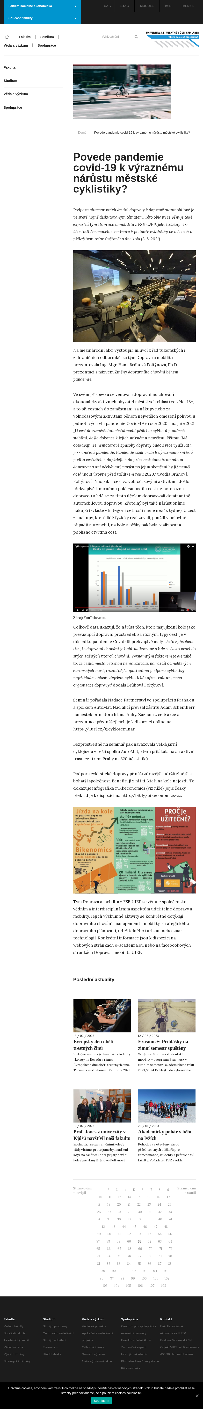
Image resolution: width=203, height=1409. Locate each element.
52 (129, 1234)
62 (149, 1241)
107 (152, 1286)
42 (103, 1227)
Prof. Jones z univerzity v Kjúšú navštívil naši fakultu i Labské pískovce (101, 1138)
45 (134, 1227)
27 (109, 1212)
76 (129, 1256)
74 (108, 1256)
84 (129, 1264)
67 (119, 1249)
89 (103, 1271)
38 (139, 1219)
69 (140, 1249)
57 (98, 1241)
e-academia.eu (129, 945)
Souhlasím (101, 1400)
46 (145, 1227)
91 (124, 1271)
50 (109, 1234)
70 (150, 1249)
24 (159, 1204)
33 (170, 1212)
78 (149, 1256)
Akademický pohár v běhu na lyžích (165, 1135)
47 (155, 1227)
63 (160, 1241)
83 (118, 1264)
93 (144, 1271)
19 (108, 1204)
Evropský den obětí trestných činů (93, 1045)
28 (119, 1212)
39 (150, 1219)
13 (129, 1197)
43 (113, 1227)
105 (128, 1286)
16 (158, 1197)
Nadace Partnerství (127, 700)
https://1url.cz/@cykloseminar (103, 729)
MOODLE (147, 6)
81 (98, 1264)
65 (98, 1249)
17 (168, 1197)
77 (139, 1256)
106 (140, 1286)
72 (170, 1249)
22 (139, 1204)
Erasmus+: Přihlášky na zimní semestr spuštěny (163, 1045)
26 (99, 1212)
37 (129, 1219)
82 (108, 1264)
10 (100, 1197)
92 (134, 1271)
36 (119, 1219)
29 (129, 1212)
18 (99, 1204)
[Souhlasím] (197, 1395)
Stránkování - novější (82, 1190)
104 (116, 1286)
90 (114, 1271)
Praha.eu (185, 700)
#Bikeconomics (130, 788)
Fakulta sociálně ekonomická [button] (42, 6)
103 (105, 1286)
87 (159, 1264)
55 (160, 1234)
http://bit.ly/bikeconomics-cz (151, 795)
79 (160, 1256)
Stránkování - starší (186, 1190)
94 (155, 1271)
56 (170, 1234)
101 (155, 1278)
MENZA (188, 6)
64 (170, 1241)
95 (165, 1271)
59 (118, 1241)
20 (119, 1204)
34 (98, 1219)
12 (119, 1197)
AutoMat (102, 707)
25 (169, 1204)
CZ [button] (107, 6)
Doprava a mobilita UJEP (117, 952)
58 (108, 1241)
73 (98, 1256)
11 (110, 1197)
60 (129, 1241)
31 (150, 1212)
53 (139, 1234)
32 (160, 1212)
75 (119, 1256)
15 (148, 1197)
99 (133, 1278)
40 (160, 1219)
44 (124, 1227)
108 (163, 1286)
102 (167, 1278)
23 (149, 1204)
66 (109, 1249)
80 (170, 1256)
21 (129, 1204)
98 (122, 1278)
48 (166, 1227)
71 (160, 1249)
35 (108, 1219)
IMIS (168, 6)
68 (129, 1249)
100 (144, 1278)
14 (139, 1197)
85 (139, 1264)
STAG (124, 6)
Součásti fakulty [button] (42, 18)
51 (119, 1234)
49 (99, 1234)
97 (112, 1278)
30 (140, 1212)
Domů (82, 132)
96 (101, 1278)
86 (149, 1264)
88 (170, 1264)
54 (150, 1234)
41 (170, 1219)
